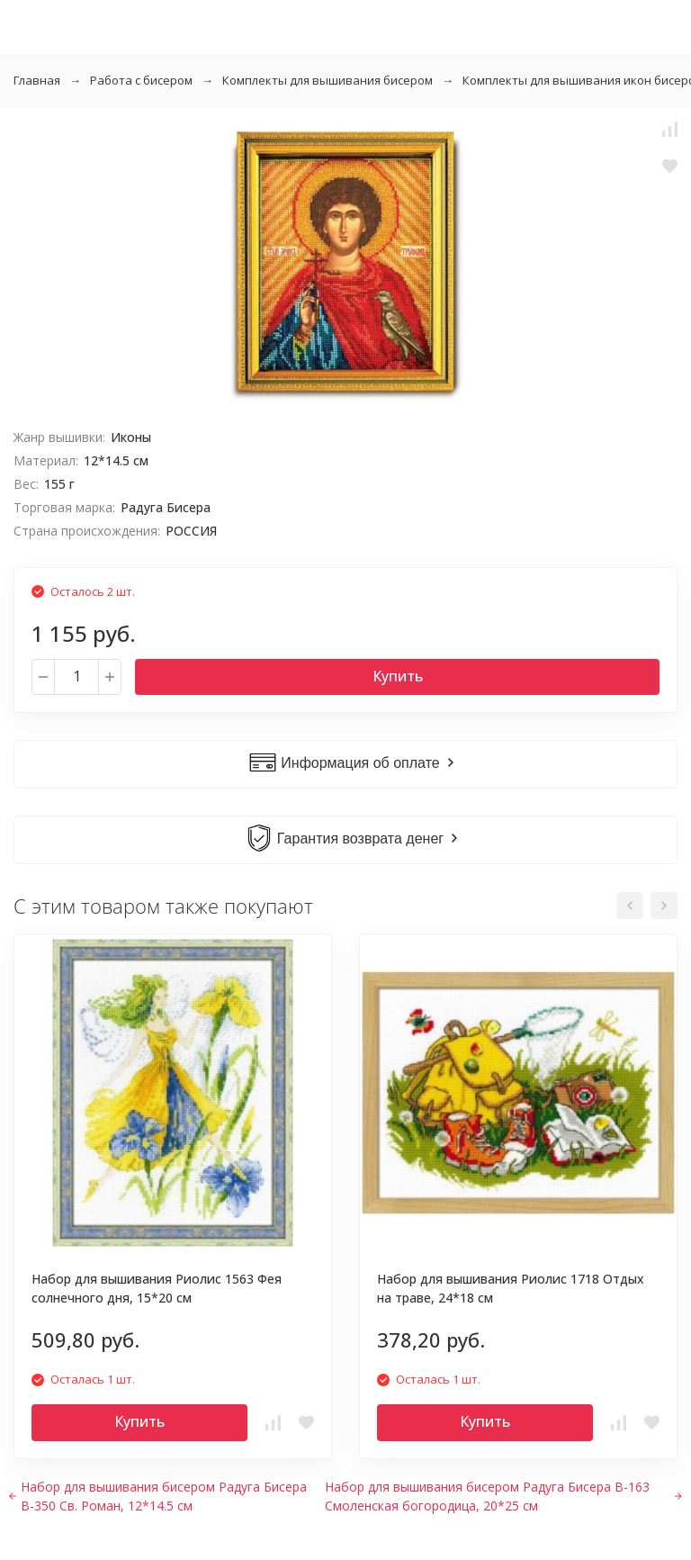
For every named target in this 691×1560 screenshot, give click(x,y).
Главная (36, 80)
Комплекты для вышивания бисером (327, 80)
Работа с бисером (141, 80)
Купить (397, 676)
